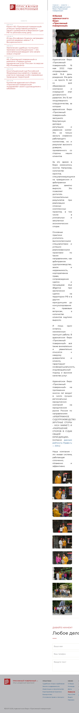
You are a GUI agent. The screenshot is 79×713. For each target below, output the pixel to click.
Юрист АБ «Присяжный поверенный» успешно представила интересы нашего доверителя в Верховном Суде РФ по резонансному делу (25, 29)
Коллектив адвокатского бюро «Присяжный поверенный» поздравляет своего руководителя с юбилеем (24, 85)
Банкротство (47, 694)
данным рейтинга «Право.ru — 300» (62, 443)
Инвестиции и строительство (53, 689)
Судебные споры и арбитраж (53, 684)
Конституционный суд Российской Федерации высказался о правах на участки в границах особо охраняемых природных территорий (25, 74)
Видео (70, 697)
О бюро (71, 684)
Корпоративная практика (52, 692)
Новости (64, 5)
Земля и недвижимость (51, 686)
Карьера (71, 700)
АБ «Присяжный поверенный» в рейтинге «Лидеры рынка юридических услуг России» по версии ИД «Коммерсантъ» (25, 62)
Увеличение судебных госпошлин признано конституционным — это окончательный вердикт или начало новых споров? (23, 51)
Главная (55, 5)
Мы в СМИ (71, 694)
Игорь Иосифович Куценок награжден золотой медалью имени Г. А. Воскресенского (25, 40)
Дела (70, 689)
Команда (71, 686)
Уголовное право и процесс (53, 697)
